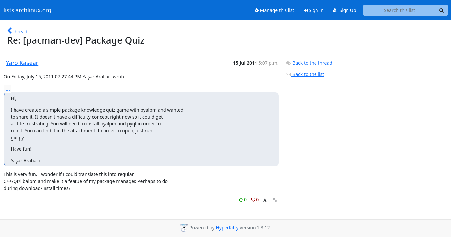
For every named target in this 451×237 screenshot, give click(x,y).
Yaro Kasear (22, 62)
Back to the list (305, 74)
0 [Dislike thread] (255, 200)
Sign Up (344, 10)
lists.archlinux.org (28, 10)
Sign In (314, 10)
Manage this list (274, 10)
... (8, 88)
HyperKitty (227, 227)
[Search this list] (399, 10)
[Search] (442, 10)
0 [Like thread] (243, 200)
